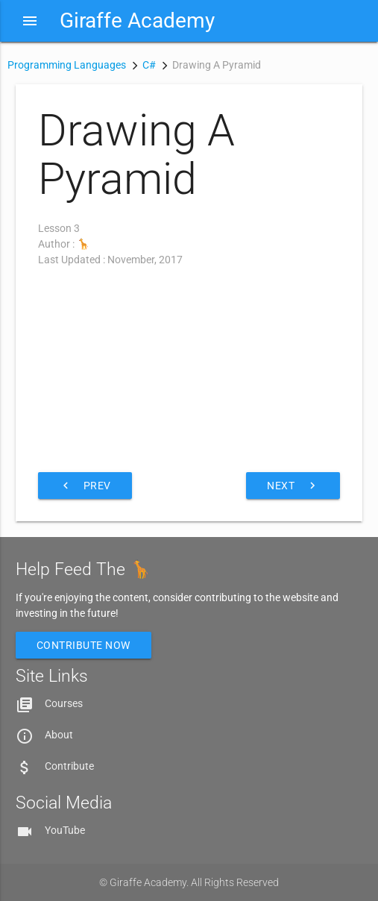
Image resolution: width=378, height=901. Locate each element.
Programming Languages (66, 65)
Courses (64, 703)
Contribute (69, 766)
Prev (85, 485)
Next (293, 485)
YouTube (65, 830)
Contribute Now (83, 645)
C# (149, 65)
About (59, 735)
